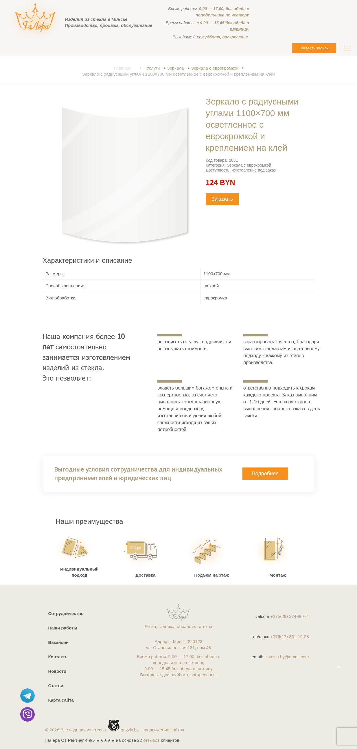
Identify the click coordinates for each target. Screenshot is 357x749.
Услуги (153, 68)
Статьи (55, 685)
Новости (57, 671)
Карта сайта (60, 700)
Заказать (222, 199)
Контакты (58, 656)
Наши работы (62, 627)
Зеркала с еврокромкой (215, 68)
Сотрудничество (65, 613)
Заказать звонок (313, 48)
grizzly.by (129, 729)
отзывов (151, 740)
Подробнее (265, 473)
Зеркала (175, 68)
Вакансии (58, 642)
